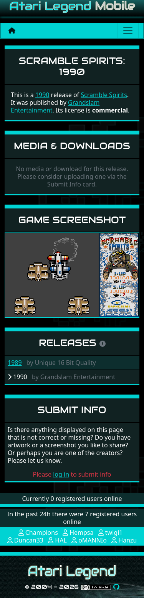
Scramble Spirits (104, 95)
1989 (15, 362)
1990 (42, 95)
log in (61, 474)
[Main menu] (128, 30)
